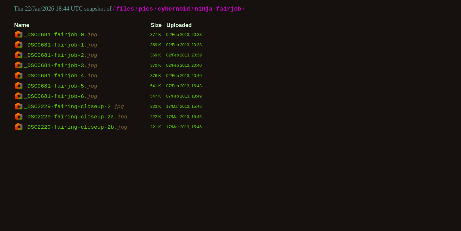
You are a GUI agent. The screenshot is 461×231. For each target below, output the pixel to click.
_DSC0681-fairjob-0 (60, 35)
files (125, 9)
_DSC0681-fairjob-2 (60, 55)
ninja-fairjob (218, 9)
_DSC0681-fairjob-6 (60, 96)
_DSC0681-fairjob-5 (60, 86)
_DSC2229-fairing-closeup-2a (75, 117)
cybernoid (174, 9)
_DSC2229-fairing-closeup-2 (74, 107)
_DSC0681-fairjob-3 (60, 66)
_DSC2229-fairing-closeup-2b (75, 127)
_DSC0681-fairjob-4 (60, 76)
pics (146, 9)
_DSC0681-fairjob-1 (60, 45)
